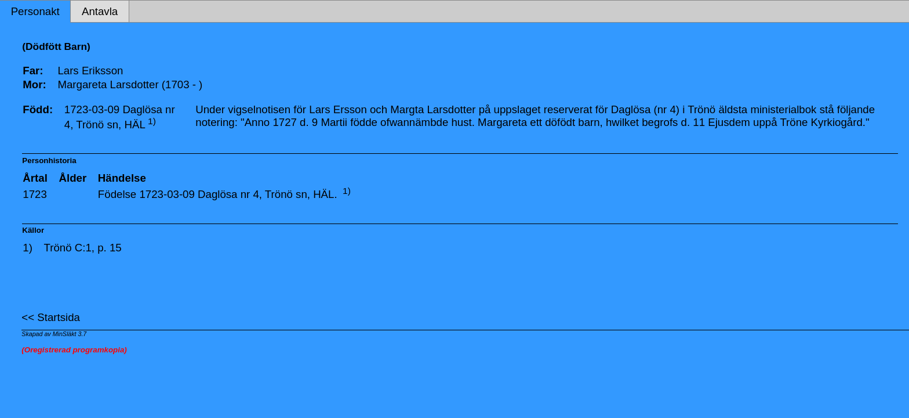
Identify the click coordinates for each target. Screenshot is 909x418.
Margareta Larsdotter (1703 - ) (129, 84)
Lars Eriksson (90, 70)
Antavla (100, 11)
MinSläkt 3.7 (70, 333)
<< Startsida (50, 317)
